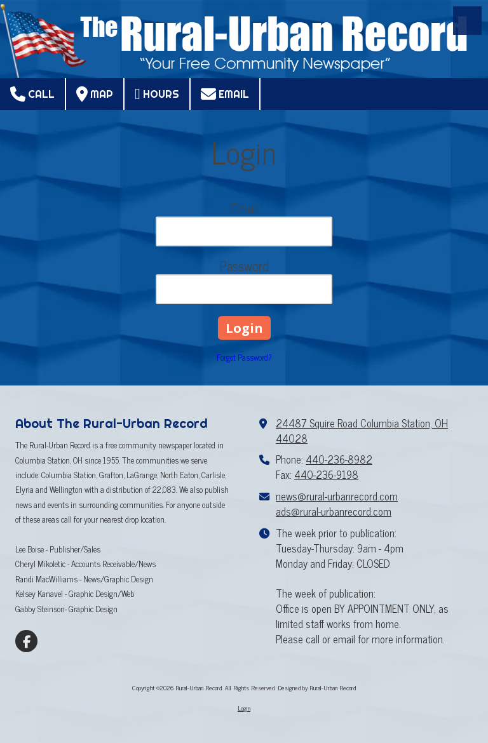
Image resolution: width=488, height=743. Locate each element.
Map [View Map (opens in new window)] (94, 94)
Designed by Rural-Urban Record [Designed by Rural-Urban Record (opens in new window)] (317, 687)
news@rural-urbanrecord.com (337, 496)
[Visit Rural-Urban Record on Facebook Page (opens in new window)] (26, 641)
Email (225, 94)
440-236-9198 (326, 474)
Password (244, 265)
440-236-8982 (339, 459)
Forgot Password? (244, 357)
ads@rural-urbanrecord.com (333, 511)
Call (32, 94)
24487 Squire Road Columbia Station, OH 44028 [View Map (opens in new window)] (362, 430)
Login (244, 707)
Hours (157, 94)
